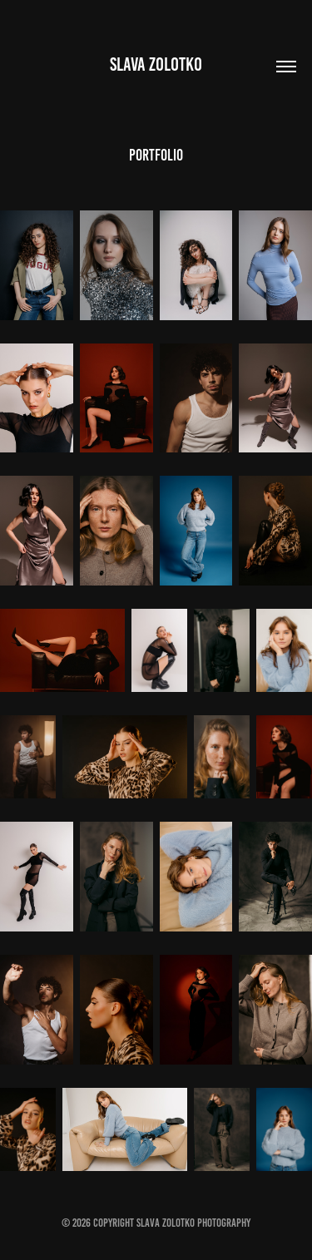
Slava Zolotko (156, 64)
